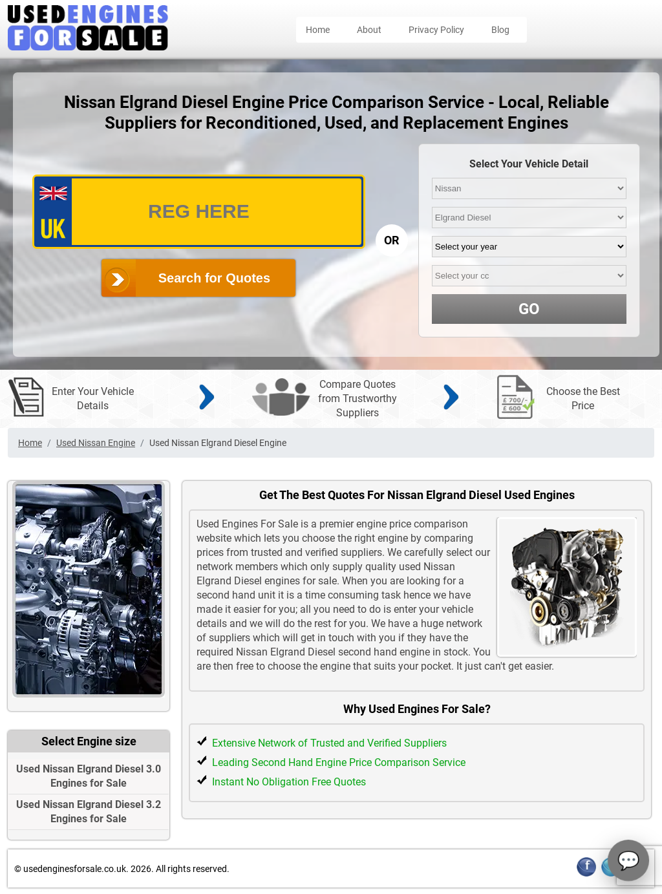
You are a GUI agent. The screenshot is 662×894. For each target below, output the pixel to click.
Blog (500, 30)
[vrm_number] (198, 211)
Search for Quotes (214, 278)
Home (318, 30)
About (369, 30)
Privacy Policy (436, 30)
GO (529, 309)
